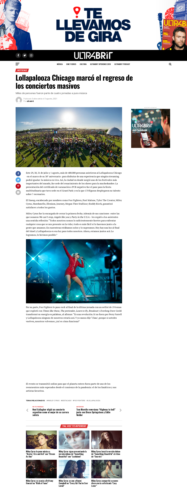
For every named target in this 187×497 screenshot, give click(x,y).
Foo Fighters (79, 401)
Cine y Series (71, 64)
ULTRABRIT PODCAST (122, 64)
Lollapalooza (94, 401)
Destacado (66, 401)
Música (60, 64)
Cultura (83, 64)
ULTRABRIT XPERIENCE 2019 (100, 64)
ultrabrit (30, 101)
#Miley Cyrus (53, 401)
